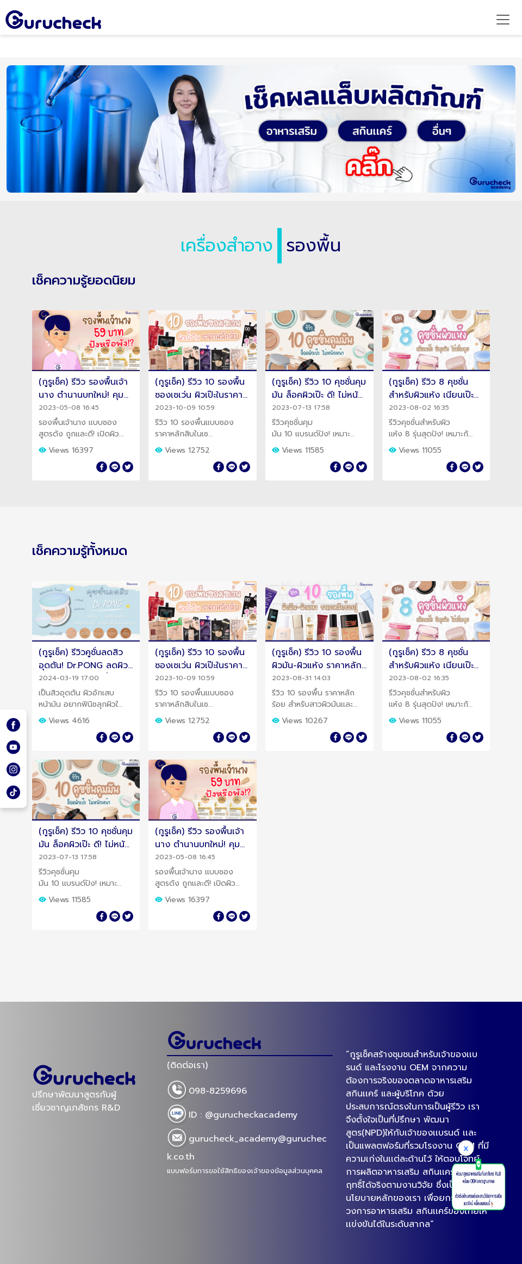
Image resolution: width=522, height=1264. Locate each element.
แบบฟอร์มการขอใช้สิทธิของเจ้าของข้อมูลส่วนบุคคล (244, 1171)
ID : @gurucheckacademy (232, 1115)
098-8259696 (207, 1091)
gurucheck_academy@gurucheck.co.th (247, 1146)
